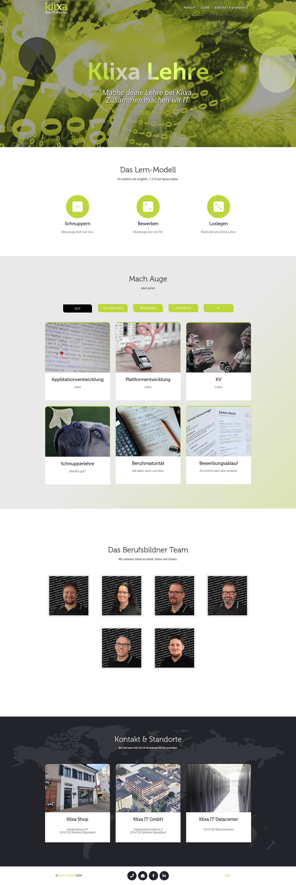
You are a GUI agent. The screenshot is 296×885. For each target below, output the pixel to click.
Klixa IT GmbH (66, 875)
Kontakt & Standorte (231, 10)
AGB (227, 875)
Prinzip (189, 10)
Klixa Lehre (148, 71)
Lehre (205, 10)
